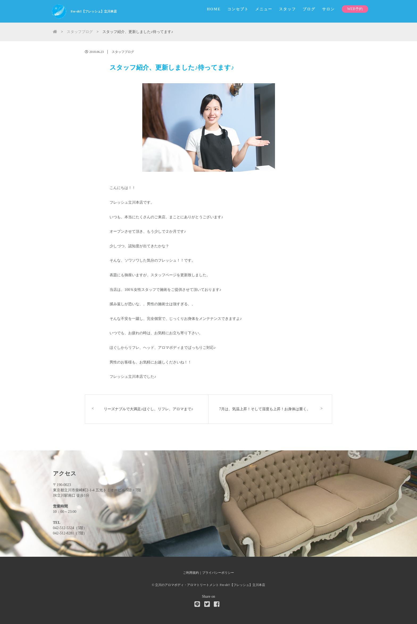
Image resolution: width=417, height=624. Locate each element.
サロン (328, 9)
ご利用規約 (191, 573)
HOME (214, 9)
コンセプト (238, 9)
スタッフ (287, 9)
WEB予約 (355, 9)
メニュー (263, 9)
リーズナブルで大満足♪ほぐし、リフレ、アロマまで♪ (148, 409)
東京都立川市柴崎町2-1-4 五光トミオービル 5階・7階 (97, 490)
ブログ (309, 9)
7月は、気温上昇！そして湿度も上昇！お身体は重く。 (264, 409)
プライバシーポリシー (218, 573)
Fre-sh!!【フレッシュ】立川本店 (94, 11)
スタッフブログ (123, 52)
